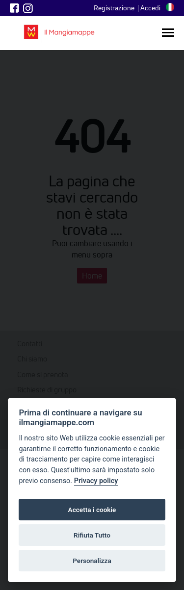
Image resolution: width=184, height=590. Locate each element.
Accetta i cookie (92, 509)
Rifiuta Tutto (92, 535)
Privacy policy (96, 481)
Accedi (150, 7)
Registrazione (114, 7)
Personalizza (92, 560)
